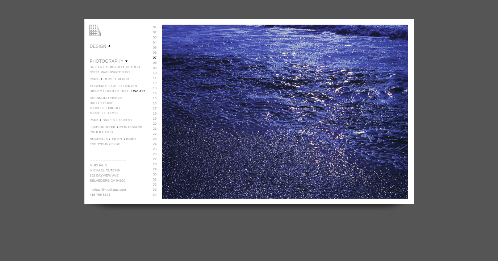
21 (154, 128)
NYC (93, 72)
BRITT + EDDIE (101, 103)
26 (154, 154)
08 (154, 63)
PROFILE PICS (101, 132)
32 (154, 184)
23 (154, 139)
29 (154, 169)
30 (154, 174)
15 (154, 98)
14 (154, 93)
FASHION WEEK (102, 127)
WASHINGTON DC (115, 72)
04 (154, 42)
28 (154, 164)
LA (100, 67)
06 (154, 52)
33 (154, 189)
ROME (109, 79)
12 (154, 83)
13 (154, 88)
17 (154, 108)
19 (154, 118)
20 (154, 123)
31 (154, 179)
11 (154, 78)
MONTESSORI (131, 127)
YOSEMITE (98, 86)
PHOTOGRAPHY (108, 61)
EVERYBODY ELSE (104, 144)
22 (154, 134)
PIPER (117, 139)
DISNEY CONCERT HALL (109, 91)
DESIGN (100, 46)
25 (154, 149)
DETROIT (133, 67)
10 (154, 73)
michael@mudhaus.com (107, 189)
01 (154, 27)
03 (154, 37)
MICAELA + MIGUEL (105, 108)
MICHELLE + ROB (103, 113)
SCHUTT (126, 120)
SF (91, 67)
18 (154, 113)
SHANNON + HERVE (105, 98)
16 (154, 103)
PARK (94, 120)
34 (154, 194)
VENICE (124, 79)
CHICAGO (114, 67)
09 (154, 68)
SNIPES (108, 120)
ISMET (131, 139)
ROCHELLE (98, 139)
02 (154, 32)
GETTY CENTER (124, 86)
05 (154, 47)
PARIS (94, 79)
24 (154, 144)
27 (154, 159)
